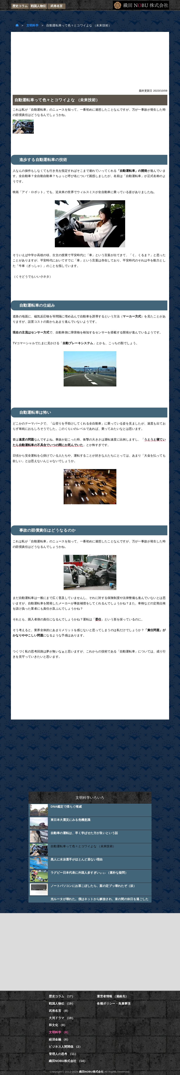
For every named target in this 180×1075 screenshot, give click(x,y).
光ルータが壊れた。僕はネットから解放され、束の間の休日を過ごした (100, 899)
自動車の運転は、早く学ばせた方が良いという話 (84, 833)
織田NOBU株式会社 (91, 1071)
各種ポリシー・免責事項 (113, 1003)
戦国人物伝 (38, 6)
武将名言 (56, 6)
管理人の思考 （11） (63, 1054)
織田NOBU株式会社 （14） (68, 1061)
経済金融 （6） (59, 1039)
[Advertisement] (90, 58)
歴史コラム (20, 6)
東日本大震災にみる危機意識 (70, 820)
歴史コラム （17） (62, 996)
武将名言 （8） (59, 1010)
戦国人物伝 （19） (62, 1003)
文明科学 (32, 25)
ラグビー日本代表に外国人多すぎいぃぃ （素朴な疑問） (89, 872)
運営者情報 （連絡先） (112, 996)
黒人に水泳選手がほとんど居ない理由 (77, 859)
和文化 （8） (58, 1025)
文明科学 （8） (59, 1032)
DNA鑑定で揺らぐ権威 (66, 806)
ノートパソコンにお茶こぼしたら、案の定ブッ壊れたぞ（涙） (93, 886)
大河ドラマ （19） (62, 1018)
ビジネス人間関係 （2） (65, 1046)
